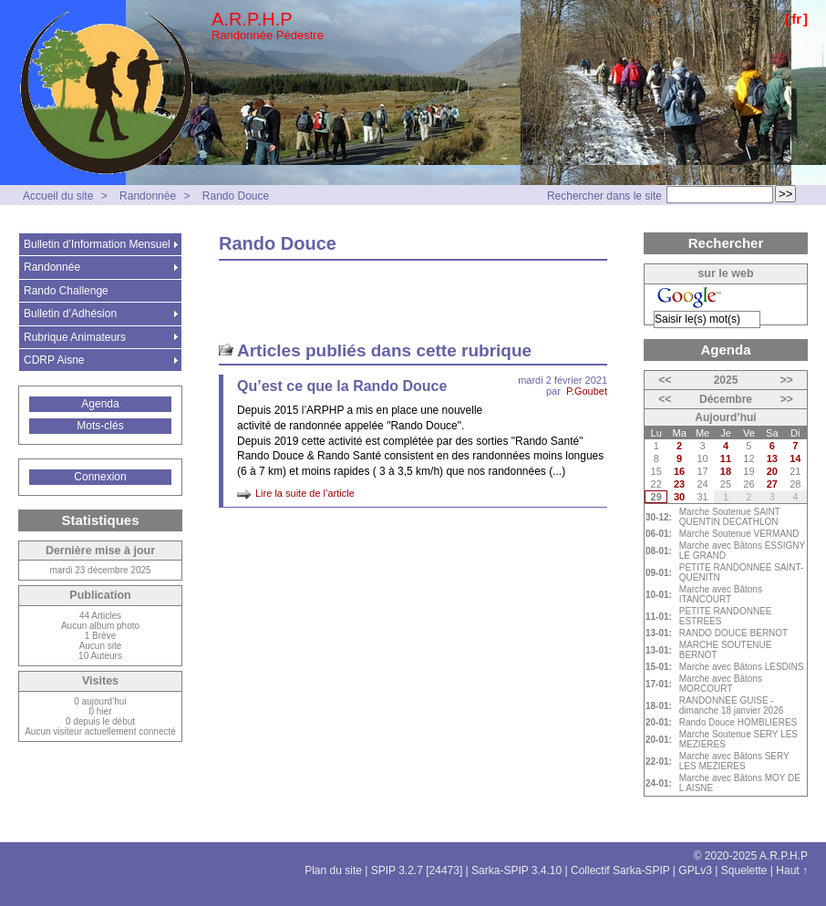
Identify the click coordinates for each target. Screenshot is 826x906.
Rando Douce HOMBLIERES (738, 722)
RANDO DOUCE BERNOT (733, 633)
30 (679, 496)
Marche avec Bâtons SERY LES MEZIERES (734, 761)
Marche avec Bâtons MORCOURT (720, 684)
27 (772, 484)
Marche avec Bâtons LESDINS (741, 667)
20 (772, 471)
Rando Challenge (66, 290)
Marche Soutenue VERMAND (739, 534)
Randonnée (147, 196)
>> (786, 380)
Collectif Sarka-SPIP (620, 870)
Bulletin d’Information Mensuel (97, 244)
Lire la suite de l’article (305, 493)
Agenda (100, 403)
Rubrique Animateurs (75, 337)
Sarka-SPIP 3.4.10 (516, 870)
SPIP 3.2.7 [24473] (417, 870)
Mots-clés (100, 425)
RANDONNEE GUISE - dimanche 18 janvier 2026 (731, 705)
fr (796, 18)
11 (725, 458)
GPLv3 (695, 870)
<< (664, 380)
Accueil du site (58, 196)
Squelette (744, 870)
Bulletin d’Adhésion (70, 313)
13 (772, 458)
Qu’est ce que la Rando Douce (342, 386)
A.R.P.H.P (252, 19)
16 (679, 471)
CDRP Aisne (54, 360)
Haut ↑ (792, 870)
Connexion (100, 476)
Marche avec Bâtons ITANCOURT (720, 594)
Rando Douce (235, 196)
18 (725, 471)
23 (679, 484)
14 (795, 458)
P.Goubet (586, 391)
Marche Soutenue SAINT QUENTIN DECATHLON (729, 517)
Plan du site (333, 870)
